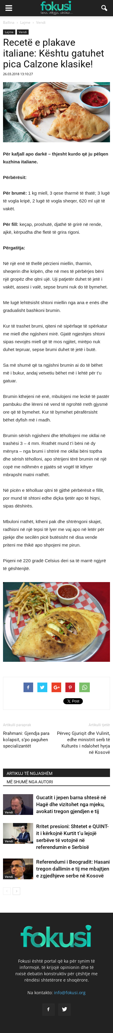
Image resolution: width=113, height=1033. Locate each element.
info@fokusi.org (70, 992)
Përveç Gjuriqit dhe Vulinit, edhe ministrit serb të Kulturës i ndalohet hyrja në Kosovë (83, 743)
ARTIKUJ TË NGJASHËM (29, 773)
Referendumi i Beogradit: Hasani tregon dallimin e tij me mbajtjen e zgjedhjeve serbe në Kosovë (73, 869)
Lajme (9, 32)
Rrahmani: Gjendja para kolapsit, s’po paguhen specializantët (26, 740)
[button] (104, 8)
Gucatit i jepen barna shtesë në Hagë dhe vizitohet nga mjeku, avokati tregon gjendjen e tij (71, 804)
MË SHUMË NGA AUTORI (30, 781)
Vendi (23, 32)
